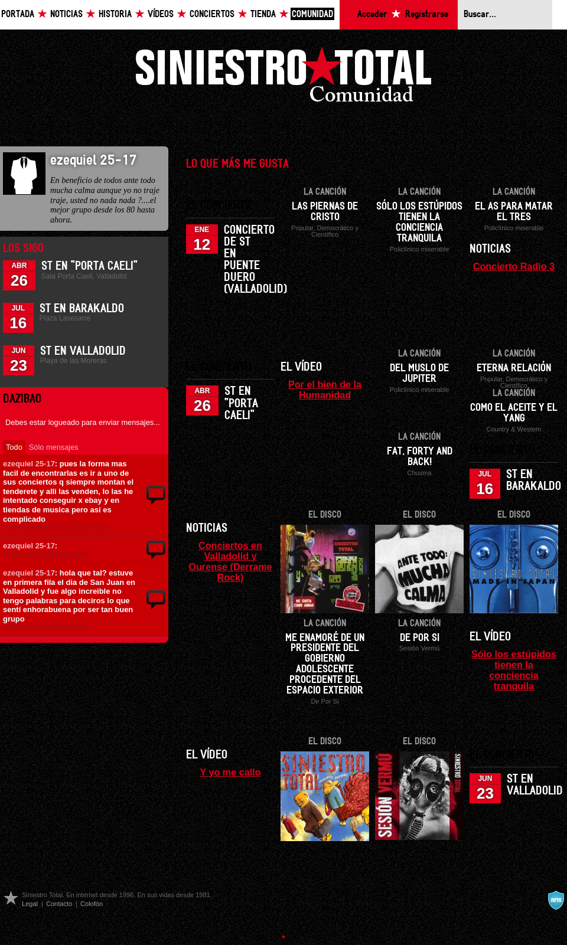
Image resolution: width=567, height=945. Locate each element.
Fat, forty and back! (419, 457)
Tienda (263, 14)
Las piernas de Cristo (325, 212)
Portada (17, 14)
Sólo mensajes (54, 447)
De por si (419, 638)
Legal (30, 903)
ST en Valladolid (83, 351)
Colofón (91, 903)
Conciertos (212, 14)
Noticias (66, 14)
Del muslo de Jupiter (419, 374)
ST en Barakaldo (82, 308)
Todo (14, 447)
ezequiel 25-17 (29, 463)
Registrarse (426, 14)
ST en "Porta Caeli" (89, 266)
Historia (115, 14)
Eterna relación (514, 368)
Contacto (59, 903)
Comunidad (312, 14)
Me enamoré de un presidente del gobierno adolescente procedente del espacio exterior (324, 664)
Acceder (372, 14)
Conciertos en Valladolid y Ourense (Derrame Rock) (230, 561)
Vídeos (161, 14)
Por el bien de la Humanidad (324, 389)
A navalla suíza (556, 900)
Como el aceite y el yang (514, 413)
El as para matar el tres (514, 212)
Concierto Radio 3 (514, 266)
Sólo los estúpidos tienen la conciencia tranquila (419, 222)
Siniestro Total (283, 77)
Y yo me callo (230, 772)
